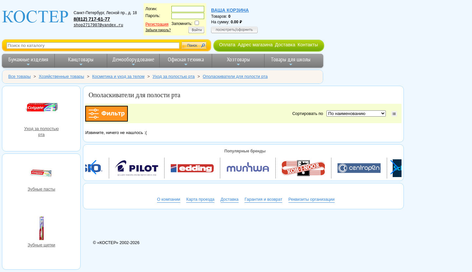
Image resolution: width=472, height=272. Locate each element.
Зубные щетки (41, 229)
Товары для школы (290, 61)
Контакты (308, 44)
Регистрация (157, 24)
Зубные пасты (41, 173)
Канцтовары (80, 61)
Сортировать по (308, 113)
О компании (168, 199)
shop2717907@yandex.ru (98, 25)
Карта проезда (200, 199)
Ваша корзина (230, 10)
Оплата (227, 44)
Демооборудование (133, 61)
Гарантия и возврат (263, 199)
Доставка (285, 44)
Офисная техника (186, 61)
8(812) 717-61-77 (91, 19)
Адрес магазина (255, 44)
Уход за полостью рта (41, 108)
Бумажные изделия (28, 61)
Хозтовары (238, 61)
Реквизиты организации (311, 199)
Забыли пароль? (158, 30)
